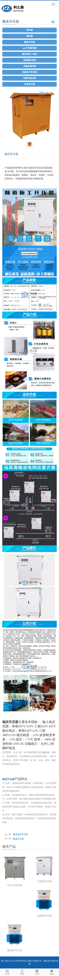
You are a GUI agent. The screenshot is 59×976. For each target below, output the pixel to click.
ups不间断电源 (29, 48)
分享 (7, 972)
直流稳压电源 (29, 60)
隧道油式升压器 (20, 834)
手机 (22, 972)
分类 (37, 972)
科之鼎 (27, 961)
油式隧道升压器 (44, 916)
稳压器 (29, 36)
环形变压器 (29, 84)
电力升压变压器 (14, 885)
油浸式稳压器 (29, 78)
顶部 (51, 972)
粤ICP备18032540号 (9, 961)
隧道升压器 (29, 42)
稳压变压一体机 (29, 54)
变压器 (29, 30)
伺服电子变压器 (29, 72)
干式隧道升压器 (44, 881)
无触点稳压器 (29, 66)
